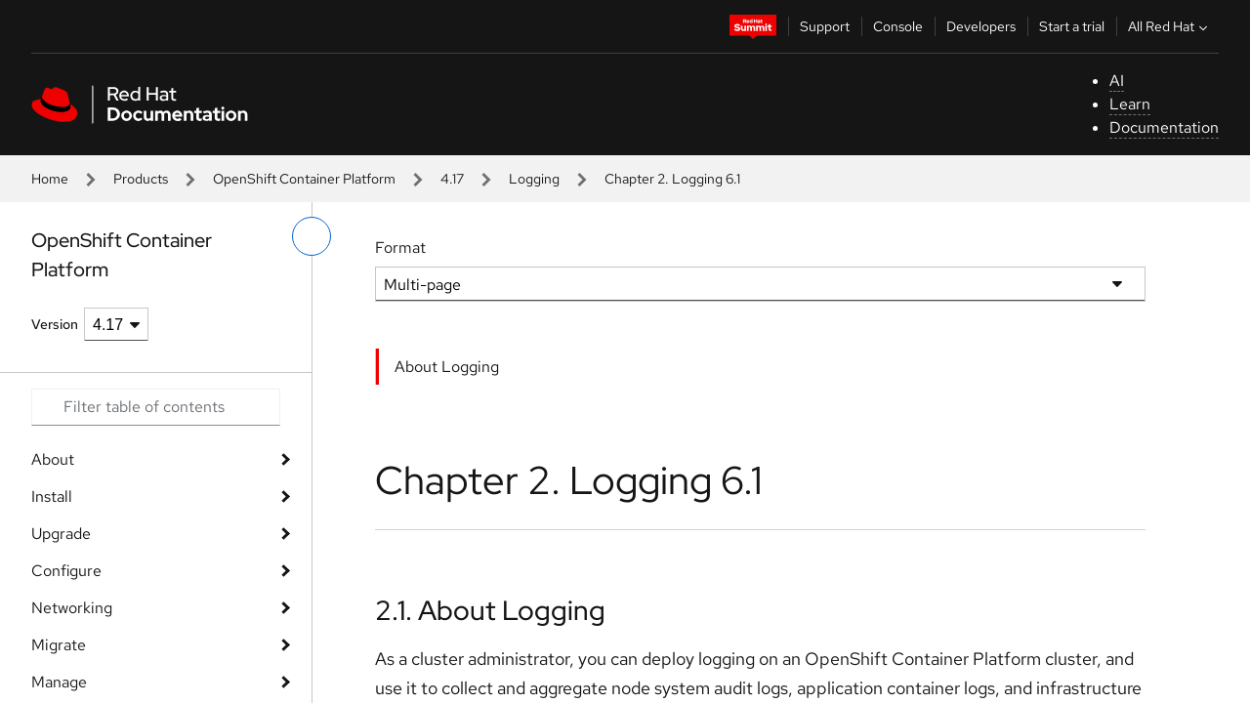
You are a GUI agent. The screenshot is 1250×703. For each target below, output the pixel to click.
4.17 (452, 178)
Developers (981, 26)
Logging (534, 178)
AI (1116, 80)
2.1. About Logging (490, 610)
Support (825, 26)
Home (49, 178)
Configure (66, 570)
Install (51, 496)
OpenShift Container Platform (304, 178)
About (52, 459)
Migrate (58, 645)
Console (898, 26)
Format (400, 247)
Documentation (1164, 127)
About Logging (447, 366)
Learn (1129, 104)
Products (140, 178)
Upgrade (61, 533)
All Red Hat (1170, 26)
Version (54, 324)
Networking (71, 608)
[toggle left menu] (311, 236)
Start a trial (1071, 26)
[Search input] (155, 407)
